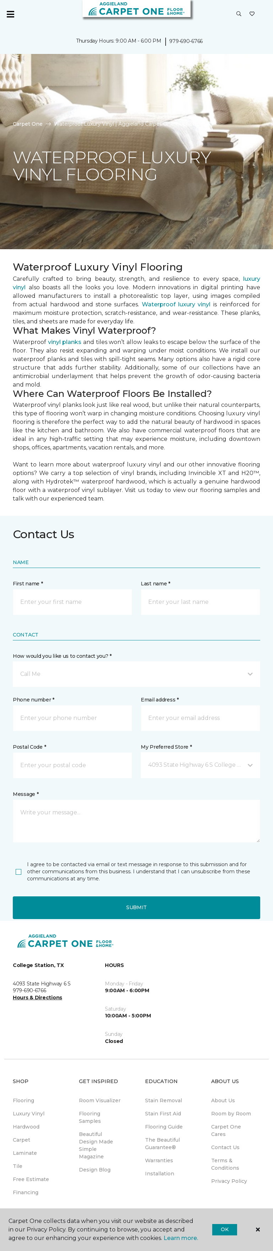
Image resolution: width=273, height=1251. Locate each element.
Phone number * (33, 699)
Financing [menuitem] (25, 1192)
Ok (224, 1229)
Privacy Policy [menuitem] (229, 1181)
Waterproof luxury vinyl (176, 304)
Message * (25, 794)
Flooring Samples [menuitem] (90, 1117)
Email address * (160, 699)
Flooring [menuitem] (23, 1100)
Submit (136, 907)
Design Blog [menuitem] (95, 1170)
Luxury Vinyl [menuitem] (28, 1113)
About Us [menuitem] (223, 1100)
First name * (28, 583)
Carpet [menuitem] (21, 1140)
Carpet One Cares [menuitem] (226, 1130)
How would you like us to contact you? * (62, 656)
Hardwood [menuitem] (26, 1127)
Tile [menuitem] (17, 1166)
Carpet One (28, 124)
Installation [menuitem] (159, 1173)
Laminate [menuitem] (25, 1153)
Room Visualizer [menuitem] (100, 1100)
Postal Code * (29, 746)
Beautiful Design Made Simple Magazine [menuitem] (96, 1145)
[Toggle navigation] (10, 14)
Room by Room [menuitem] (231, 1113)
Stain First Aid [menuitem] (163, 1113)
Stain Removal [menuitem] (163, 1100)
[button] (239, 14)
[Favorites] (252, 14)
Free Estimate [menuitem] (31, 1179)
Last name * (155, 583)
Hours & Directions (37, 997)
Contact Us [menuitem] (225, 1147)
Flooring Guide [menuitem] (164, 1127)
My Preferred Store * (166, 746)
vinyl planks (65, 342)
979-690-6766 (186, 41)
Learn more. (181, 1238)
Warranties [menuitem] (159, 1160)
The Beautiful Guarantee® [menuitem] (162, 1144)
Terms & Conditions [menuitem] (225, 1164)
